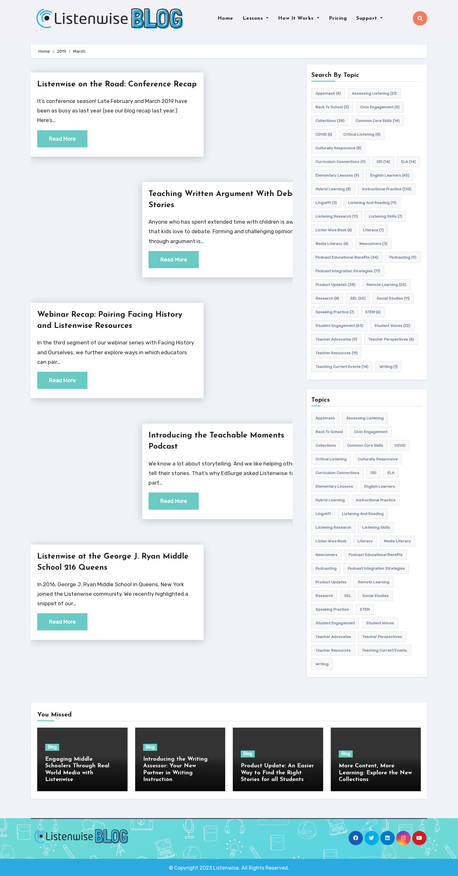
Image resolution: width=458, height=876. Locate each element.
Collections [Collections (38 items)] (330, 121)
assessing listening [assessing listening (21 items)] (374, 93)
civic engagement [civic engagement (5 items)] (379, 107)
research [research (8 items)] (327, 298)
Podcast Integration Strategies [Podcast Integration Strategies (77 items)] (348, 271)
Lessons (255, 18)
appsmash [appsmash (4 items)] (328, 93)
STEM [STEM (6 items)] (372, 312)
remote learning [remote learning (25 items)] (386, 284)
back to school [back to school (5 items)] (332, 107)
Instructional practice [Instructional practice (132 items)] (386, 189)
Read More (62, 150)
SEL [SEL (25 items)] (357, 298)
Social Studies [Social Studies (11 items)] (393, 298)
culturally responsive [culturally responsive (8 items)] (338, 148)
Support (369, 18)
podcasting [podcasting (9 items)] (402, 257)
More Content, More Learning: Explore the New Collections (375, 773)
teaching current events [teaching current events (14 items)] (342, 366)
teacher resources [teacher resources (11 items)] (336, 353)
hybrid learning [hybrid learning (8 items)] (333, 189)
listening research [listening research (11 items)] (337, 216)
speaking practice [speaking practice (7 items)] (335, 312)
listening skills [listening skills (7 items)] (385, 216)
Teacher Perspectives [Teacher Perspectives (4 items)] (391, 339)
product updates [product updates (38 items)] (335, 284)
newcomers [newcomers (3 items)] (373, 243)
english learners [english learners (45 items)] (389, 175)
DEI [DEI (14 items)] (383, 162)
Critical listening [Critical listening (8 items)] (361, 134)
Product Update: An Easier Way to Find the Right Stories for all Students (277, 773)
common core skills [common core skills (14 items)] (377, 121)
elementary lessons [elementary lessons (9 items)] (337, 175)
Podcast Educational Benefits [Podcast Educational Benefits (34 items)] (347, 257)
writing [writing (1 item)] (388, 366)
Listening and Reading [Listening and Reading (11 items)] (372, 202)
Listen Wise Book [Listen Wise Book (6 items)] (334, 230)
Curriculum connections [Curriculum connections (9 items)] (340, 162)
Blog (52, 747)
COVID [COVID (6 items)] (324, 134)
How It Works (298, 18)
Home (225, 18)
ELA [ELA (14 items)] (408, 162)
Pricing (338, 18)
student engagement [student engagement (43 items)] (339, 325)
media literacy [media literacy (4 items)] (332, 243)
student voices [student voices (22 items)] (392, 325)
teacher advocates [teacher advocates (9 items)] (336, 339)
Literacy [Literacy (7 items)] (373, 230)
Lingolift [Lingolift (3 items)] (326, 202)
